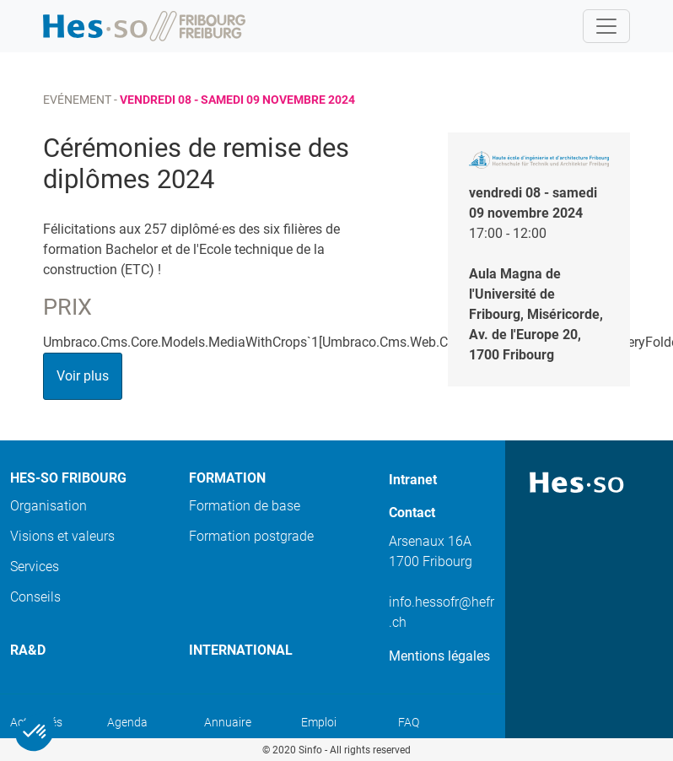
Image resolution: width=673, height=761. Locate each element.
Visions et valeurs (62, 536)
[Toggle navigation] (606, 26)
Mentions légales (439, 656)
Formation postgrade (251, 536)
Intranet (413, 480)
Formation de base (244, 506)
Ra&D (28, 650)
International (241, 650)
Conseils (35, 597)
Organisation (48, 506)
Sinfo (310, 750)
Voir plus (83, 376)
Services (34, 567)
